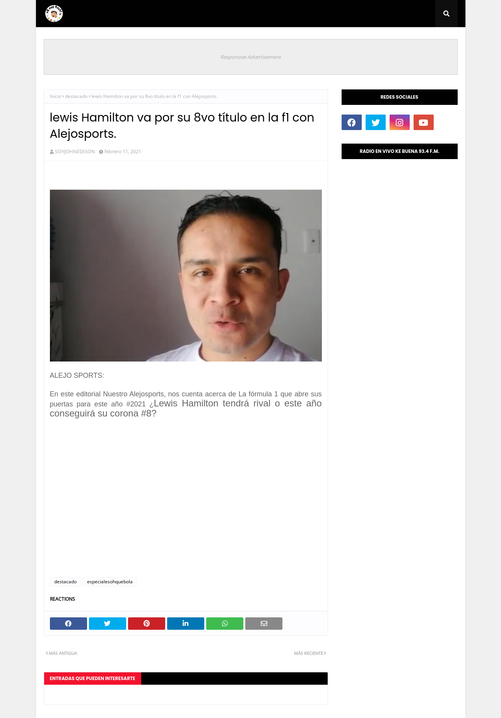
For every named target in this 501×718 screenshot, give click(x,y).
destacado (76, 96)
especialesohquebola (110, 581)
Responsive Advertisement (250, 56)
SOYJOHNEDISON (75, 151)
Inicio (55, 96)
